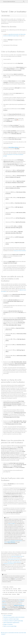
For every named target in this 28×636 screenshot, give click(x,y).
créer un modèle (11, 523)
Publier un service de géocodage (9, 625)
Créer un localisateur (7, 615)
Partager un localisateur (8, 624)
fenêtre (9, 541)
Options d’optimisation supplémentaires (11, 622)
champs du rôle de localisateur (20, 250)
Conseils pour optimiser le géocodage (11, 618)
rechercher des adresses (8, 563)
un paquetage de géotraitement (15, 540)
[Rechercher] (23, 1)
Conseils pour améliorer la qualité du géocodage (13, 620)
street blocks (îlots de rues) (17, 556)
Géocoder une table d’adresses (14, 561)
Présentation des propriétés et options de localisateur (13, 616)
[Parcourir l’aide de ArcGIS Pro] (13, 1)
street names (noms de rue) (14, 558)
